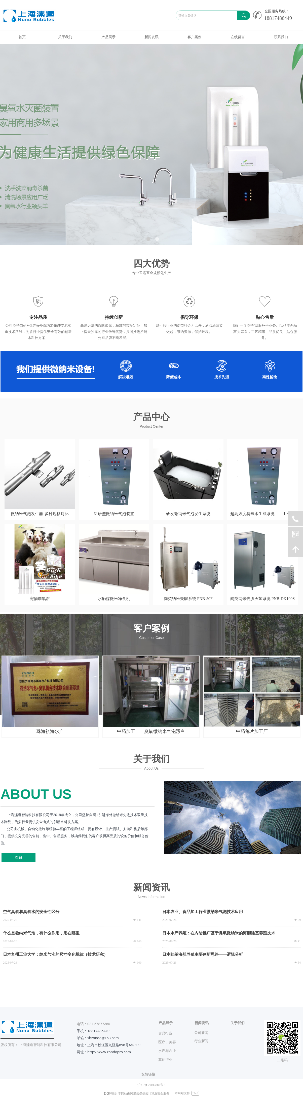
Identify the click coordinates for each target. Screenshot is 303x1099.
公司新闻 (201, 1033)
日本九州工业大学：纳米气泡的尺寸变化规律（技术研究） (55, 954)
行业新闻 (201, 1041)
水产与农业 (167, 1051)
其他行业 (165, 1060)
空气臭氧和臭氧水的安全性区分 (31, 912)
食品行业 (165, 1033)
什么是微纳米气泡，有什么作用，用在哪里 (41, 933)
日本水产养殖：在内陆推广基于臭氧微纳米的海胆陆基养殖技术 (218, 933)
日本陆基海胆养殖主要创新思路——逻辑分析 (202, 954)
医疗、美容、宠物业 (171, 1042)
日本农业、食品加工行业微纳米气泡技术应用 (202, 912)
